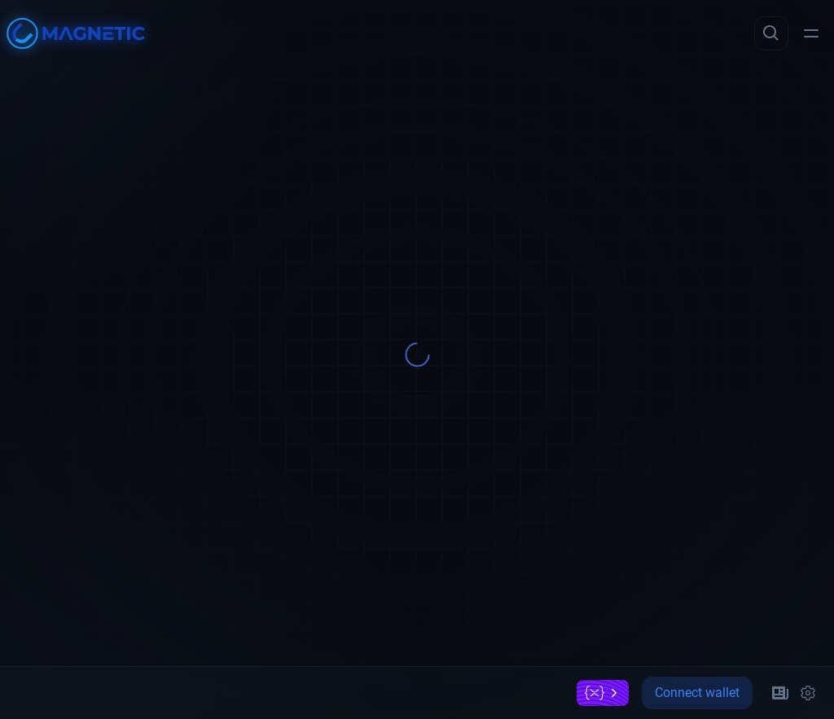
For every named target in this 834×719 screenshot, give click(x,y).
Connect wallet (697, 692)
